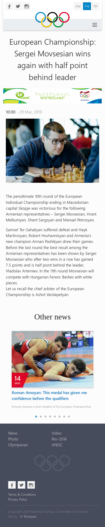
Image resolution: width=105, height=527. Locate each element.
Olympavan (18, 444)
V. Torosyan (28, 516)
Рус (96, 6)
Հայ (78, 6)
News (13, 433)
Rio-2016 (59, 438)
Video (57, 433)
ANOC (57, 444)
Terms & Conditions (22, 494)
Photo (13, 438)
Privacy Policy (17, 499)
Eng (87, 6)
